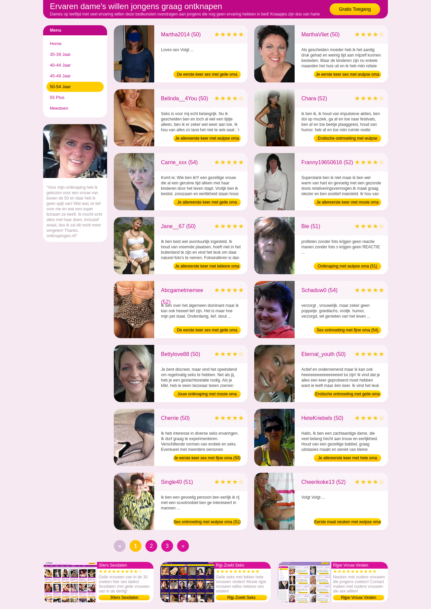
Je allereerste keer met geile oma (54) (207, 203)
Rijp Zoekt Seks (241, 597)
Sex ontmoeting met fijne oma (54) (347, 330)
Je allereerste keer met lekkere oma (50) (207, 267)
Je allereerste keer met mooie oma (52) (348, 203)
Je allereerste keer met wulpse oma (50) (207, 139)
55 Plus (57, 97)
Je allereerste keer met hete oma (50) (347, 459)
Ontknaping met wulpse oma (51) (347, 266)
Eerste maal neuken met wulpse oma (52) (347, 523)
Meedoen (59, 108)
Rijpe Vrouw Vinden (358, 597)
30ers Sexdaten (124, 597)
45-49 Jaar (60, 75)
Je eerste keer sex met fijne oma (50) (207, 458)
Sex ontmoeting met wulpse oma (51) (207, 522)
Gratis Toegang (355, 9)
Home (56, 43)
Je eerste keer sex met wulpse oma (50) (347, 75)
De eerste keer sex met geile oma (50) (207, 75)
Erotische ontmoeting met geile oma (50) (347, 395)
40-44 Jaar (60, 65)
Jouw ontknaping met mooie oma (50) (207, 395)
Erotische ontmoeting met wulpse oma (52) (347, 139)
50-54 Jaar (60, 86)
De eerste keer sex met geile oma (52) (207, 331)
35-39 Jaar (60, 54)
